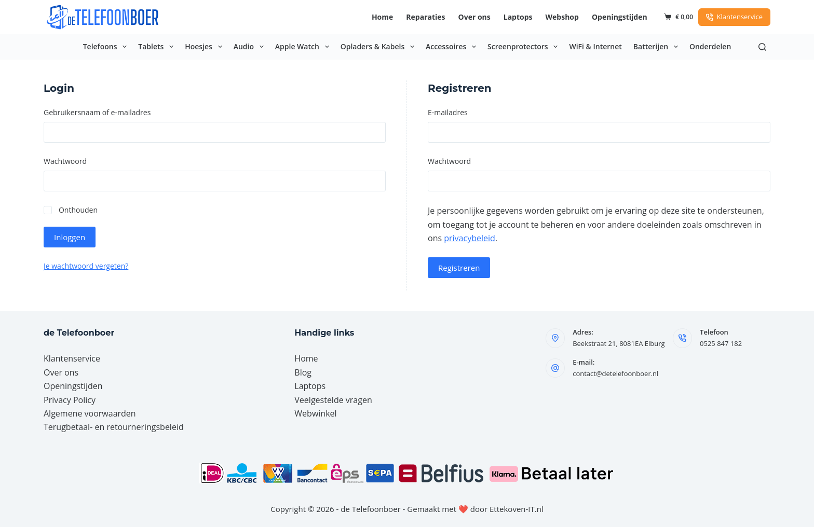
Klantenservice (734, 16)
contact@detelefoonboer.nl (615, 373)
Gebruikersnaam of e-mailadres (112, 111)
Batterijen (657, 46)
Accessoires (453, 46)
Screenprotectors (524, 46)
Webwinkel (315, 413)
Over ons (474, 17)
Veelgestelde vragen (333, 400)
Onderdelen (710, 46)
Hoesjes (205, 46)
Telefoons (107, 46)
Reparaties (425, 17)
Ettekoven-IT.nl (517, 509)
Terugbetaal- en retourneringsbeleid (114, 427)
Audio (251, 46)
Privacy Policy (70, 400)
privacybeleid (469, 238)
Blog (302, 372)
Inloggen (69, 237)
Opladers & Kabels (379, 46)
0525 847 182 (721, 343)
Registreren (459, 267)
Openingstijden (619, 17)
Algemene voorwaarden (90, 413)
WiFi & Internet (595, 46)
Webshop (562, 17)
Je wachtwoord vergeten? (86, 266)
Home (382, 17)
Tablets (158, 46)
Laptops (518, 17)
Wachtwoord (79, 160)
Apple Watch (304, 46)
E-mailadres (462, 111)
